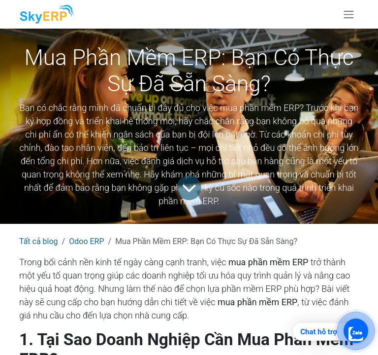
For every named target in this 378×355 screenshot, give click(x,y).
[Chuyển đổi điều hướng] (349, 14)
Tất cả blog (38, 241)
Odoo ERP (86, 241)
